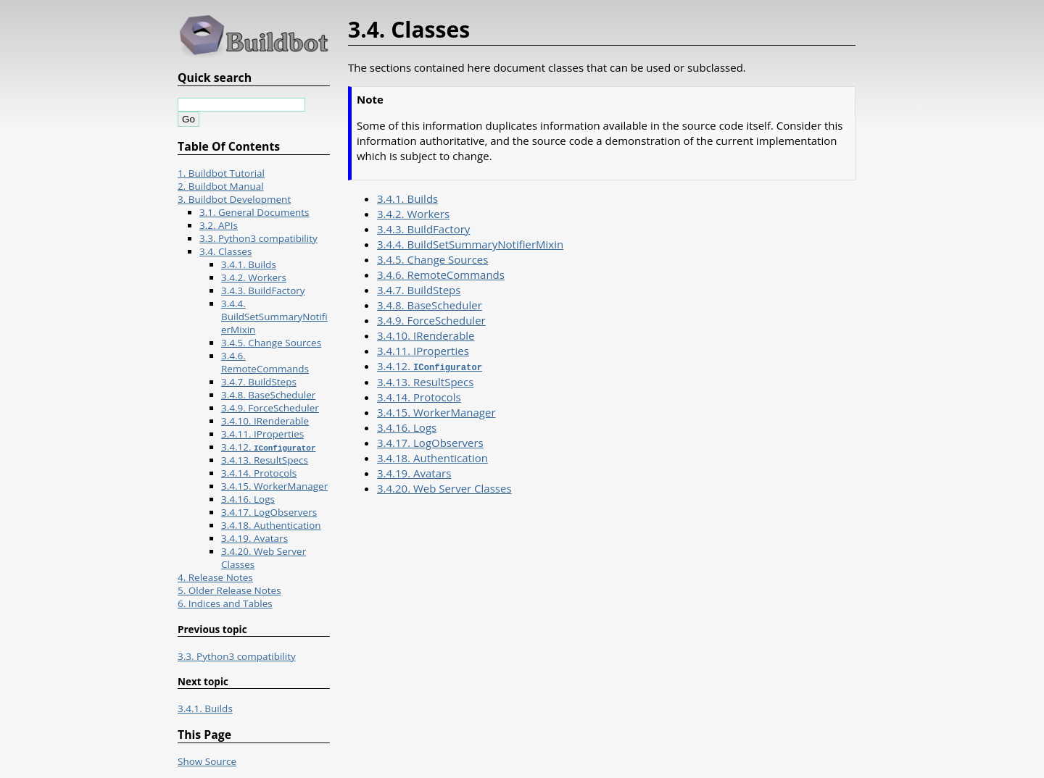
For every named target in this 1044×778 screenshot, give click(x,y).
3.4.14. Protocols (419, 396)
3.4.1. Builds (407, 198)
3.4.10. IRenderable (426, 335)
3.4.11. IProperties (423, 350)
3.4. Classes (225, 251)
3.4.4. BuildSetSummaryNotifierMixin (470, 244)
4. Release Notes (215, 577)
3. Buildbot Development (234, 199)
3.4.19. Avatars (414, 472)
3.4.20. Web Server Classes (444, 487)
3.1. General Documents (254, 212)
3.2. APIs (218, 225)
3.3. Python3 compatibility (258, 238)
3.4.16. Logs (406, 426)
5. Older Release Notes (229, 590)
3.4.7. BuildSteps (418, 290)
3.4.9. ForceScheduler (431, 320)
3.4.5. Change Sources (432, 259)
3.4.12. (429, 366)
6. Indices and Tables (225, 603)
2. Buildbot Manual (221, 186)
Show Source (207, 761)
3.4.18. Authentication (432, 457)
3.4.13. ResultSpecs (425, 381)
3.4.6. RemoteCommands (441, 274)
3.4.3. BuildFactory (423, 229)
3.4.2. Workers (413, 213)
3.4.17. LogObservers (430, 442)
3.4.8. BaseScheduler (429, 305)
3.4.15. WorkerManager (436, 411)
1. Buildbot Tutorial (221, 173)
